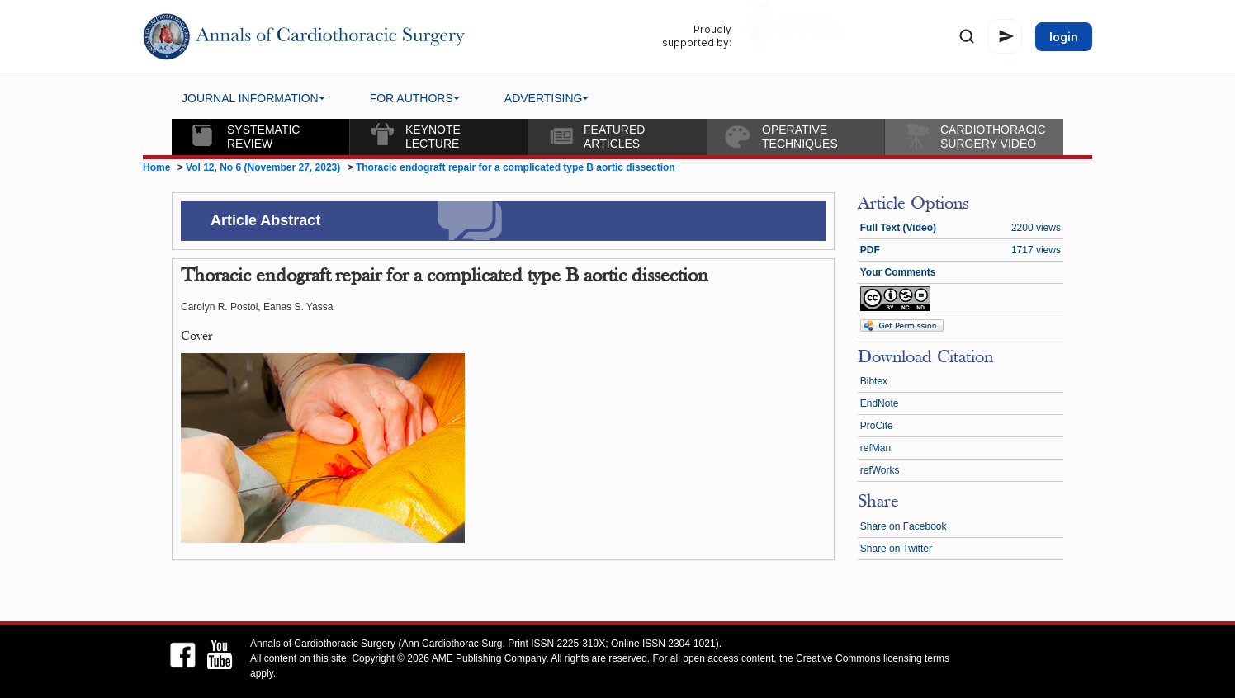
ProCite (876, 426)
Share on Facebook (903, 526)
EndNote (879, 403)
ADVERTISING (546, 98)
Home (156, 167)
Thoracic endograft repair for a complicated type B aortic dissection (515, 167)
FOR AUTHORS (415, 98)
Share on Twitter (896, 548)
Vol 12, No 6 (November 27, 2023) (264, 167)
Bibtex (873, 381)
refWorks (880, 470)
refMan (875, 448)
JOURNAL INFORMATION (253, 98)
